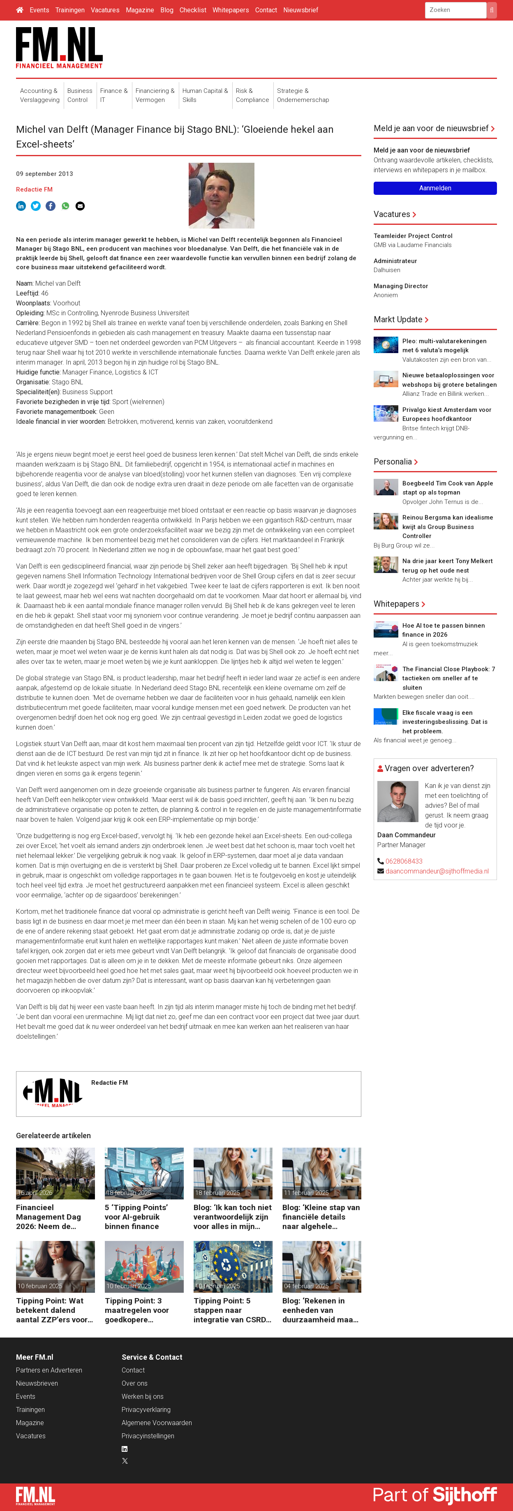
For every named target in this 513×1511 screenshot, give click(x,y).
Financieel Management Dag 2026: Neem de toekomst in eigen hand (48, 1217)
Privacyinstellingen (148, 1436)
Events (39, 10)
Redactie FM (34, 189)
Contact (266, 10)
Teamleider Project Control (413, 236)
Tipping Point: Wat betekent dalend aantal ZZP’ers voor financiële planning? (53, 1310)
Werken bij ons (143, 1396)
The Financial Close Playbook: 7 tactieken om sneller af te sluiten (448, 678)
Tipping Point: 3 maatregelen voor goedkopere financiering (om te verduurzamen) (139, 1310)
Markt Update (398, 319)
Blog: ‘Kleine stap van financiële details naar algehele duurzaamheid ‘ (321, 1217)
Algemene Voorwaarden (157, 1423)
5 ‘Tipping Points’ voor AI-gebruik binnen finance (136, 1217)
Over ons (135, 1383)
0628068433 (404, 861)
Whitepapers (231, 10)
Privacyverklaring (146, 1410)
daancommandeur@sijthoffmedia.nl (437, 871)
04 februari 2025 (306, 1286)
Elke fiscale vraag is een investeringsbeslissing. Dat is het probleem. (445, 722)
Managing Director (401, 286)
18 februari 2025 (128, 1193)
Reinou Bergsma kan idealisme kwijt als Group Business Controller (447, 527)
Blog (166, 10)
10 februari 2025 (40, 1286)
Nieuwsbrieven (37, 1383)
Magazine (140, 10)
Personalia (393, 462)
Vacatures (105, 10)
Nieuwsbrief (301, 10)
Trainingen (70, 10)
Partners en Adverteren (49, 1370)
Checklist (193, 10)
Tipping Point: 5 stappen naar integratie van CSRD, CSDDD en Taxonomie (231, 1310)
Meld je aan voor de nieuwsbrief (431, 128)
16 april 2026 (35, 1193)
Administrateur (395, 261)
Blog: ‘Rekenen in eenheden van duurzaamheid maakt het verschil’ (321, 1310)
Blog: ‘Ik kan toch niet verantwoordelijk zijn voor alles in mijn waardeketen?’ (233, 1217)
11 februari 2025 (306, 1193)
